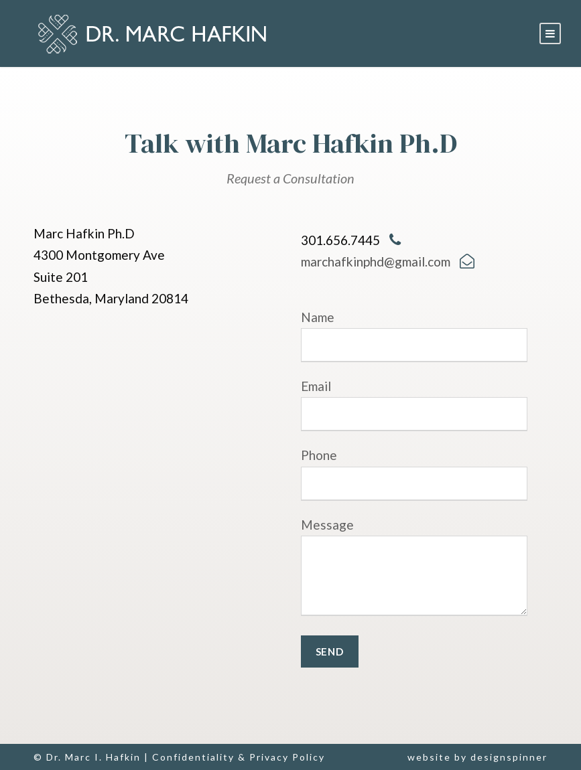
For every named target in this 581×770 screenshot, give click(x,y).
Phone (414, 473)
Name (414, 335)
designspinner (508, 757)
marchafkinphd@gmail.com (375, 261)
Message (414, 570)
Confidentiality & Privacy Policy (238, 757)
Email (414, 404)
